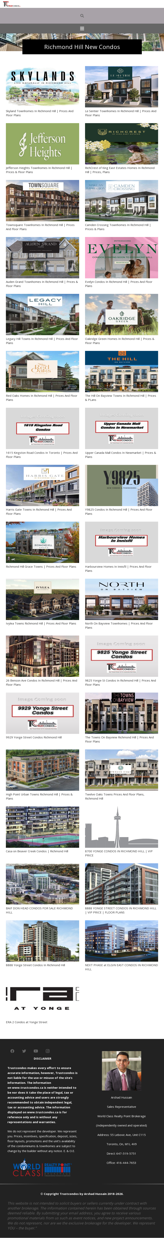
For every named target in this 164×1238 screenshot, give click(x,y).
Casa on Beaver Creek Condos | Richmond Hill (37, 851)
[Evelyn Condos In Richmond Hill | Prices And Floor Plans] (121, 239)
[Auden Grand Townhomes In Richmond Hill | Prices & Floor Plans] (42, 239)
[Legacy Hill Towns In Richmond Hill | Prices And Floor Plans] (42, 296)
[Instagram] (48, 1051)
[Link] (12, 4)
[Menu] (82, 28)
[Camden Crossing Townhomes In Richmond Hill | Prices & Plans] (121, 182)
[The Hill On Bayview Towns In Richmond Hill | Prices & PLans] (121, 353)
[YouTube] (36, 1051)
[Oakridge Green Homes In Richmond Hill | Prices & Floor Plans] (121, 296)
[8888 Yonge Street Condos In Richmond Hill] (42, 923)
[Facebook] (12, 1051)
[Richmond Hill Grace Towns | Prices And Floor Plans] (42, 524)
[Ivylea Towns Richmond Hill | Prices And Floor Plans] (42, 581)
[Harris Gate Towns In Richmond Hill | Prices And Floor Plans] (42, 467)
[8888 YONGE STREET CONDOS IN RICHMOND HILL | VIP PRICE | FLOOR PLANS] (121, 866)
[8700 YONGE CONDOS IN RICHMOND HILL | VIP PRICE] (121, 809)
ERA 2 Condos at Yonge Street (26, 1022)
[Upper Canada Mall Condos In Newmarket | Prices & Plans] (121, 410)
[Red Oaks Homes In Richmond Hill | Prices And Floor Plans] (42, 353)
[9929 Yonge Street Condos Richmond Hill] (42, 695)
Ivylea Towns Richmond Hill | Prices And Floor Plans (41, 623)
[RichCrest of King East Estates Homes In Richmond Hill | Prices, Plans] (121, 125)
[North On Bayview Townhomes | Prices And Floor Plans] (121, 581)
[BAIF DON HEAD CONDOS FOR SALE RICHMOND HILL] (42, 866)
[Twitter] (24, 1051)
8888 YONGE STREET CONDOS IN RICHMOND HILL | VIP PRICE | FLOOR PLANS (120, 910)
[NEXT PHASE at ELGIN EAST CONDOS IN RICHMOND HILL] (121, 923)
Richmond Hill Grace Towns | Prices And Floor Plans (41, 566)
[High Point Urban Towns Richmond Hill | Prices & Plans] (42, 752)
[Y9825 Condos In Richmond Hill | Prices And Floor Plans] (121, 467)
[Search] (82, 16)
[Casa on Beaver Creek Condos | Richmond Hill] (42, 809)
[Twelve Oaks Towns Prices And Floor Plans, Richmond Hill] (121, 752)
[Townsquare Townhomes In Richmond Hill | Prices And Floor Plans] (42, 182)
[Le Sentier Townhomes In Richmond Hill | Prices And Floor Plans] (121, 68)
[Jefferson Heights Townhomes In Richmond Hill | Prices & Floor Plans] (42, 125)
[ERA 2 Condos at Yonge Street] (42, 980)
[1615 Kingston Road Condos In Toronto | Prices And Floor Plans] (42, 410)
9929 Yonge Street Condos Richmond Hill (34, 737)
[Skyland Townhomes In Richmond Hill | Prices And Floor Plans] (42, 68)
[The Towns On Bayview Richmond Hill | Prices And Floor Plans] (121, 695)
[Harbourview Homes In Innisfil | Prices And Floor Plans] (121, 524)
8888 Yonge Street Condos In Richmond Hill (35, 965)
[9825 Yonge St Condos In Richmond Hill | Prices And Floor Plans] (121, 638)
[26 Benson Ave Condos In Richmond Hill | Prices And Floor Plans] (42, 638)
